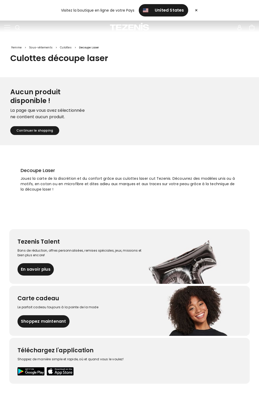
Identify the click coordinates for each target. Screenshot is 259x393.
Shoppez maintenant (43, 321)
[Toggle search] (17, 28)
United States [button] (163, 10)
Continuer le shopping (34, 130)
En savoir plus (35, 269)
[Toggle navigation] (7, 28)
